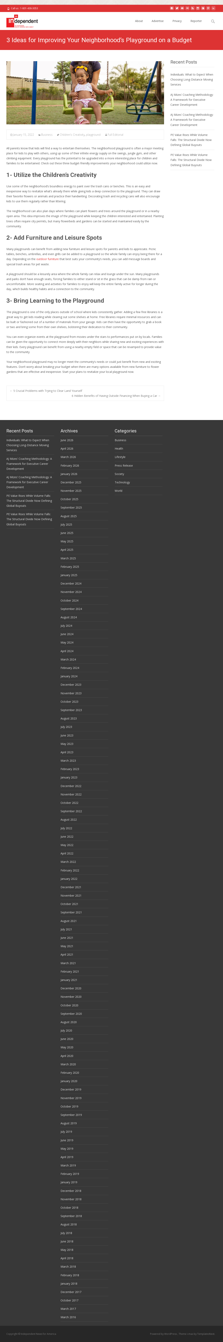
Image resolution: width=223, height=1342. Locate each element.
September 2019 (71, 1115)
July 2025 (66, 524)
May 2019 (67, 1148)
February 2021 (70, 971)
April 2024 (67, 651)
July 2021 (66, 929)
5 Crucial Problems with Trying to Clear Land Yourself (46, 391)
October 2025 (69, 499)
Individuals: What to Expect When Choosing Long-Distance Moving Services (191, 79)
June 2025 (67, 533)
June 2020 (67, 1039)
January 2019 (69, 1182)
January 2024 (69, 676)
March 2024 (68, 659)
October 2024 (69, 600)
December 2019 (71, 1089)
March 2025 (68, 558)
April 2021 (67, 954)
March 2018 (68, 1266)
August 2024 (69, 617)
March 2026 (68, 457)
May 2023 (67, 744)
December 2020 (71, 988)
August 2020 (69, 1022)
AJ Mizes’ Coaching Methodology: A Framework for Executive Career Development (191, 100)
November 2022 (71, 794)
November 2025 (71, 491)
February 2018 (70, 1275)
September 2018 (71, 1216)
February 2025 (70, 567)
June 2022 (67, 836)
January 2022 (69, 879)
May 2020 (67, 1047)
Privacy (177, 21)
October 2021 (69, 904)
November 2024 (71, 592)
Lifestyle (120, 457)
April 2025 (67, 550)
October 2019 (69, 1106)
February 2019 (70, 1174)
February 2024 (70, 668)
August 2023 (69, 718)
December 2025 (71, 482)
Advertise (158, 21)
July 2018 (66, 1233)
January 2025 (69, 575)
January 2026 (69, 474)
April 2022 (67, 853)
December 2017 (71, 1292)
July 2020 (66, 1030)
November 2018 (71, 1199)
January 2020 (69, 1081)
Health (119, 448)
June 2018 (67, 1241)
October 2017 (69, 1300)
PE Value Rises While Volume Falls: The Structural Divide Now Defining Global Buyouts (191, 140)
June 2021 (67, 938)
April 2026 (67, 448)
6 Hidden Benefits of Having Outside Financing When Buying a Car (116, 396)
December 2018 (71, 1191)
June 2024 (67, 634)
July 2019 (66, 1131)
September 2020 (71, 1014)
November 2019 (71, 1098)
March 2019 (68, 1165)
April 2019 (67, 1157)
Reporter (196, 21)
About (139, 21)
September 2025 (71, 507)
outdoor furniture (47, 259)
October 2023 (69, 701)
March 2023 (68, 760)
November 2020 (71, 997)
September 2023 (71, 710)
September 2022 (71, 811)
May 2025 (67, 541)
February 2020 (70, 1073)
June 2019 (67, 1140)
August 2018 (69, 1224)
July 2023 (66, 727)
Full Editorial (115, 135)
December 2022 (71, 786)
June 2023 (67, 735)
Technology (122, 482)
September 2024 (71, 609)
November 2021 (71, 895)
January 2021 (69, 980)
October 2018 (69, 1207)
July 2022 (66, 828)
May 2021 (67, 946)
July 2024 (66, 626)
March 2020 (68, 1064)
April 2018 (67, 1258)
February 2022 (70, 870)
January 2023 (69, 777)
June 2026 (67, 440)
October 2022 (69, 803)
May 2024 (67, 642)
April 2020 (67, 1056)
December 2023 (71, 684)
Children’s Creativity (72, 135)
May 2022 (67, 845)
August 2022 (69, 819)
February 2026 (70, 465)
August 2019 (69, 1123)
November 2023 (71, 693)
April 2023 (67, 752)
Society (119, 474)
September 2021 (71, 912)
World (118, 491)
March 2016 (68, 1317)
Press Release (124, 465)
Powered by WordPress (163, 1334)
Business (47, 135)
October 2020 (69, 1005)
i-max (190, 1334)
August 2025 (69, 516)
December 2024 (71, 583)
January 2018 (69, 1283)
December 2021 (71, 887)
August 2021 (69, 921)
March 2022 (68, 862)
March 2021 (68, 963)
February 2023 (70, 769)
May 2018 (67, 1250)
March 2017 (68, 1309)
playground (93, 135)
